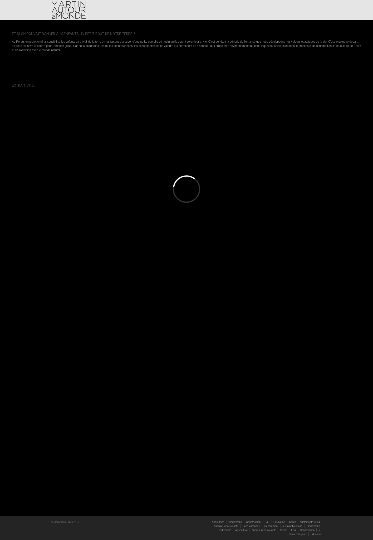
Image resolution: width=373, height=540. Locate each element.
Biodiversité (235, 521)
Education (279, 521)
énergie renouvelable (226, 526)
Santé (292, 521)
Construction (253, 521)
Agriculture (218, 521)
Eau (267, 521)
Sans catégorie (251, 526)
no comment (271, 526)
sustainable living (310, 521)
